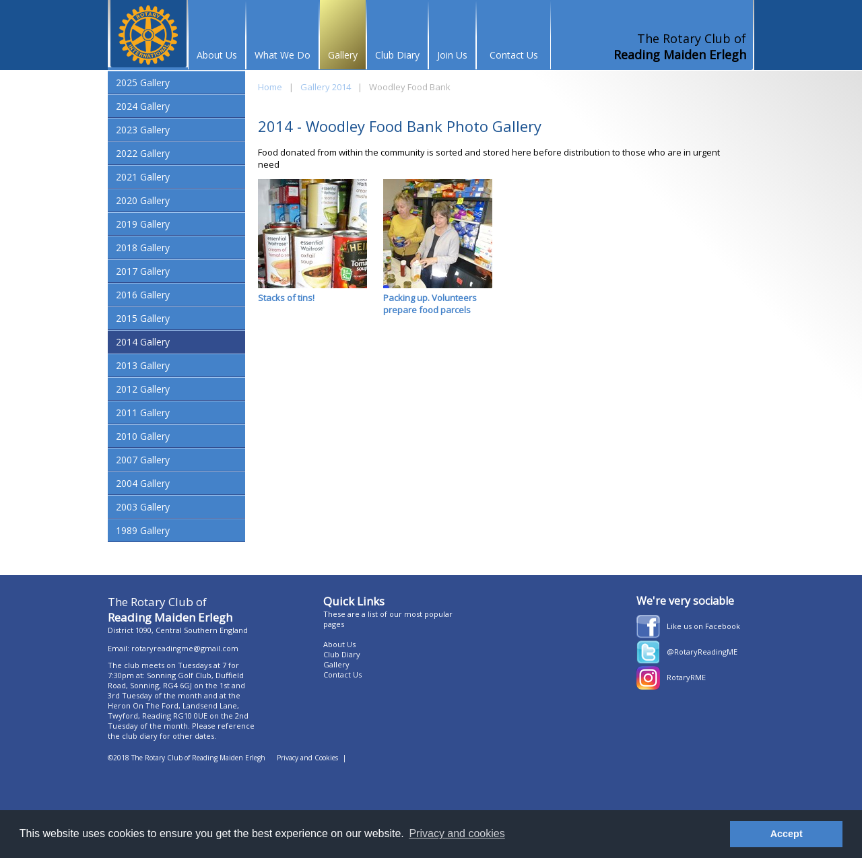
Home (270, 87)
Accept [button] (786, 833)
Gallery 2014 (325, 87)
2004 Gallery (143, 483)
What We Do (282, 54)
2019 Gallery (143, 224)
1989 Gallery (143, 530)
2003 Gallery (143, 506)
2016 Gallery (143, 294)
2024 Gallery (143, 106)
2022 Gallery (143, 153)
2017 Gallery (143, 271)
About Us (217, 54)
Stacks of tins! (312, 241)
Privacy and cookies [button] (456, 833)
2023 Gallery (143, 129)
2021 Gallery (143, 176)
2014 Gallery (143, 341)
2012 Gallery (143, 389)
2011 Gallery (143, 412)
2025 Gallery (143, 82)
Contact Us (514, 54)
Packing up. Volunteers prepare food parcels (437, 247)
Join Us (452, 54)
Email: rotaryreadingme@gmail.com (173, 648)
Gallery (343, 54)
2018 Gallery (143, 247)
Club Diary (397, 54)
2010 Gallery (143, 436)
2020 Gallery (143, 200)
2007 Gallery (143, 459)
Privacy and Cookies (307, 757)
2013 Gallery (143, 365)
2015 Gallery (143, 318)
